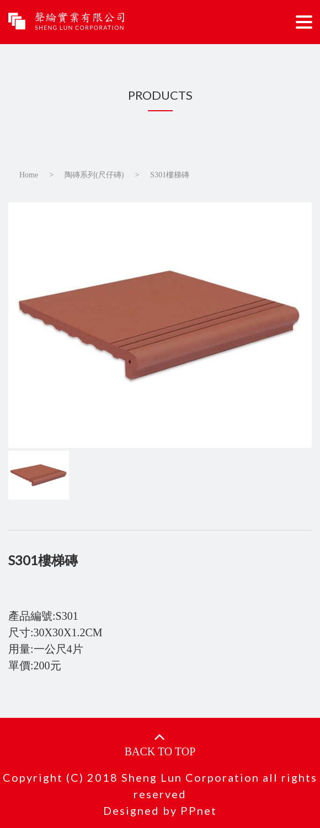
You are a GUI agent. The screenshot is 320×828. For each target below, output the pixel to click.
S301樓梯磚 (169, 175)
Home (28, 175)
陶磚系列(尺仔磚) (94, 175)
